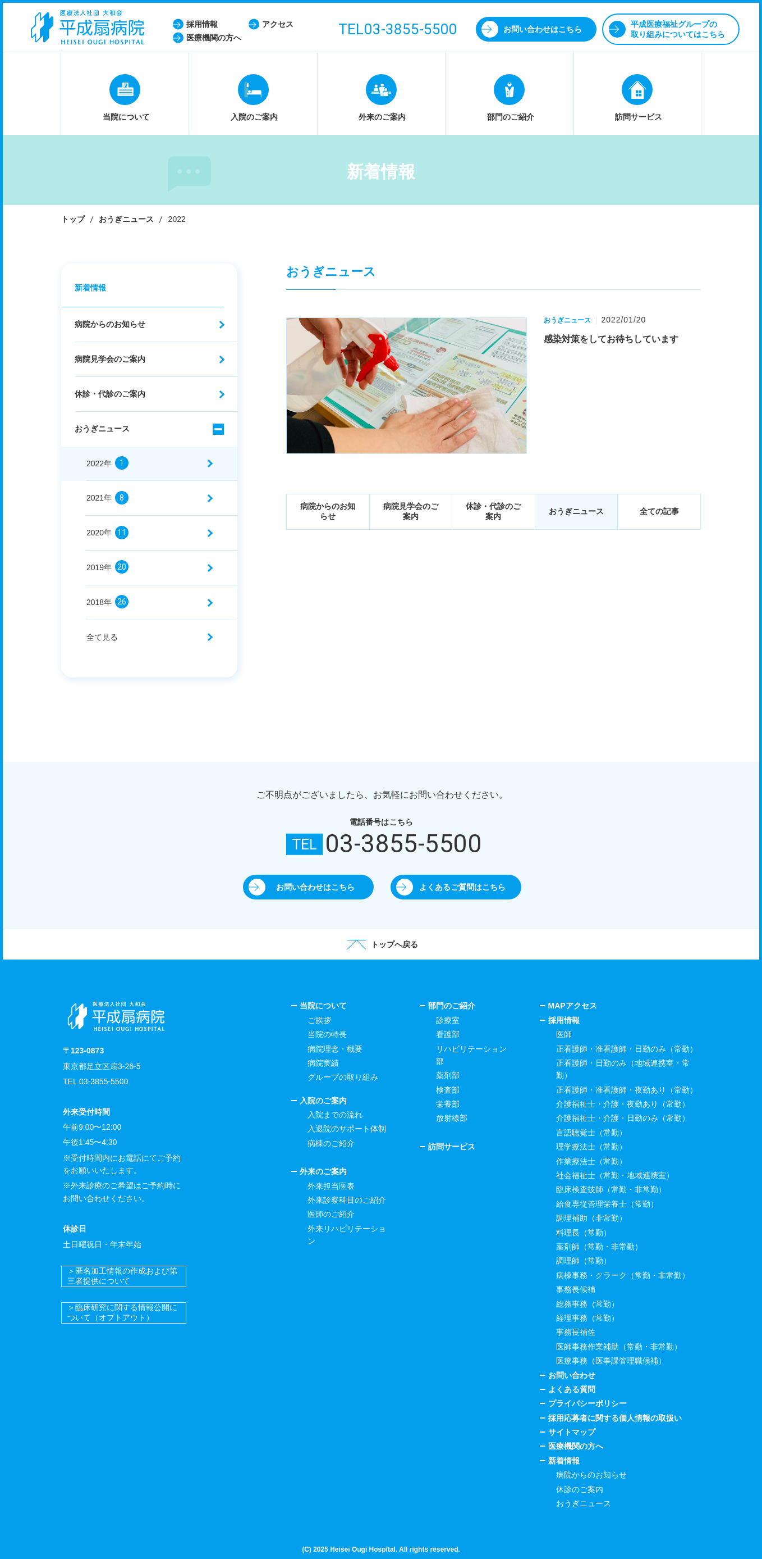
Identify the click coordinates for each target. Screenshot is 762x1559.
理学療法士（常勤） (591, 1146)
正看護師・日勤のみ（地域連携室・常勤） (623, 1069)
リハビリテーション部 (471, 1055)
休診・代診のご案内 (493, 511)
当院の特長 (327, 1034)
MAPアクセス (572, 1005)
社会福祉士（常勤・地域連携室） (615, 1175)
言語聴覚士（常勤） (591, 1132)
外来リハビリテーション (346, 1235)
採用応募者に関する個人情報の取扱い (615, 1417)
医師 (564, 1034)
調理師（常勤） (583, 1260)
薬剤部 (448, 1075)
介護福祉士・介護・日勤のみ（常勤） (623, 1117)
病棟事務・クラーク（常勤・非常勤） (623, 1275)
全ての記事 (659, 511)
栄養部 (448, 1103)
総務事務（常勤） (587, 1303)
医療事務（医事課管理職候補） (611, 1360)
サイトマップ (571, 1432)
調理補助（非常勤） (591, 1217)
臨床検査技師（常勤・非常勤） (611, 1189)
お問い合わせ (571, 1375)
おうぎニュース (126, 219)
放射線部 (451, 1117)
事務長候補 (575, 1289)
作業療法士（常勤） (591, 1161)
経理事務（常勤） (587, 1317)
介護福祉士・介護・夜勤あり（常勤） (623, 1103)
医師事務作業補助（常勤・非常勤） (619, 1346)
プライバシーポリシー (587, 1403)
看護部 (448, 1034)
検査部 (448, 1089)
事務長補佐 (575, 1332)
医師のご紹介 (331, 1214)
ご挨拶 (319, 1020)
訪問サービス (451, 1146)
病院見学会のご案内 (410, 511)
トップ (73, 219)
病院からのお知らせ (327, 511)
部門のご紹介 (451, 1005)
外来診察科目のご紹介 (346, 1200)
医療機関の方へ (575, 1446)
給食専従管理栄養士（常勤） (607, 1203)
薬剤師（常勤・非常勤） (599, 1246)
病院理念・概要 (334, 1048)
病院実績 (323, 1062)
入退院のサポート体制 (346, 1128)
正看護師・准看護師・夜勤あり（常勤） (626, 1089)
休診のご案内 (579, 1489)
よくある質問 (571, 1389)
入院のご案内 (323, 1100)
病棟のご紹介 (331, 1143)
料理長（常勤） (583, 1232)
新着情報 (90, 287)
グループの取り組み (342, 1076)
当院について (323, 1005)
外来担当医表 (331, 1185)
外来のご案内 (323, 1171)
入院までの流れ (334, 1114)
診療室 (448, 1020)
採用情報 (564, 1020)
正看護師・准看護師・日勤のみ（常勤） (626, 1048)
